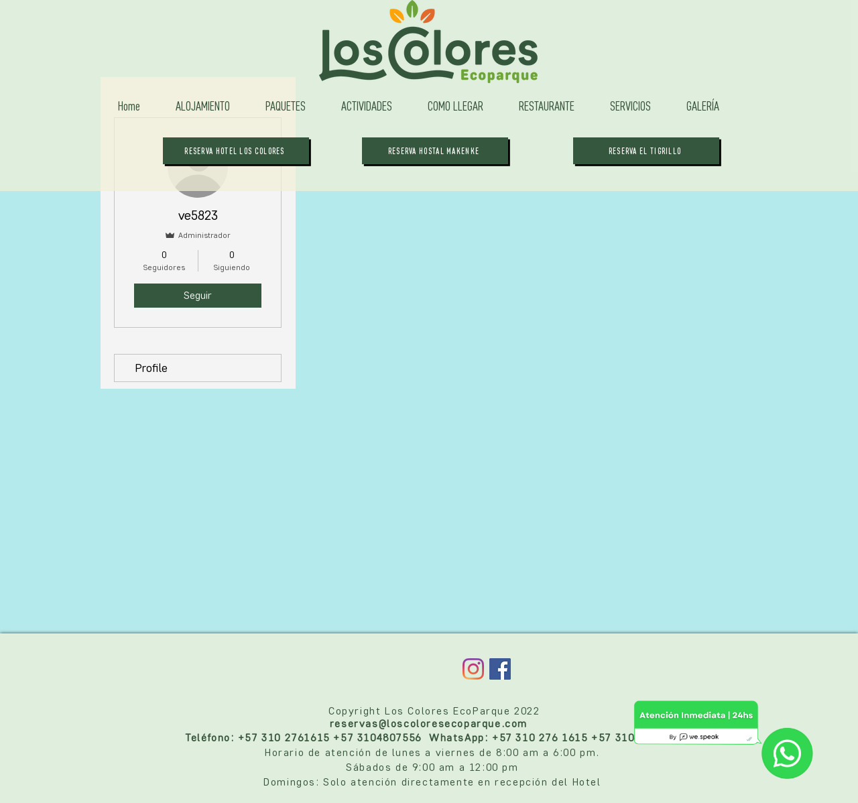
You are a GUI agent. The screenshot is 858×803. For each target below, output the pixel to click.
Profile (151, 368)
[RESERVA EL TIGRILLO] (646, 150)
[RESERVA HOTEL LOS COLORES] (236, 150)
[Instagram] (473, 669)
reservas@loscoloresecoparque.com (429, 723)
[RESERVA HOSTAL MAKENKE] (435, 150)
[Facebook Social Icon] (500, 669)
